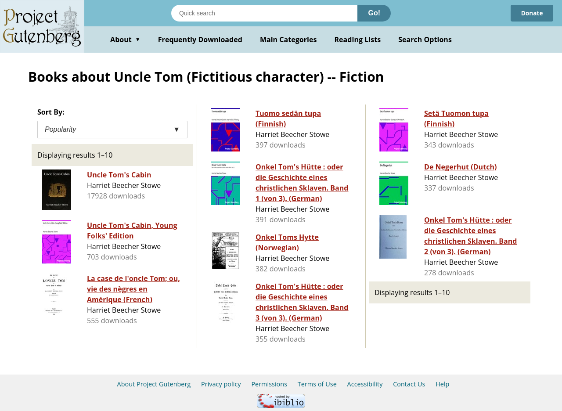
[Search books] (264, 13)
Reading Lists (358, 39)
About (125, 39)
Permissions (269, 384)
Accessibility (365, 384)
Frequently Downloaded (200, 39)
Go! (374, 13)
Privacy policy (221, 384)
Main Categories (288, 39)
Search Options (425, 39)
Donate (531, 13)
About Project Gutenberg (154, 384)
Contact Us (409, 384)
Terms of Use (317, 384)
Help (442, 384)
